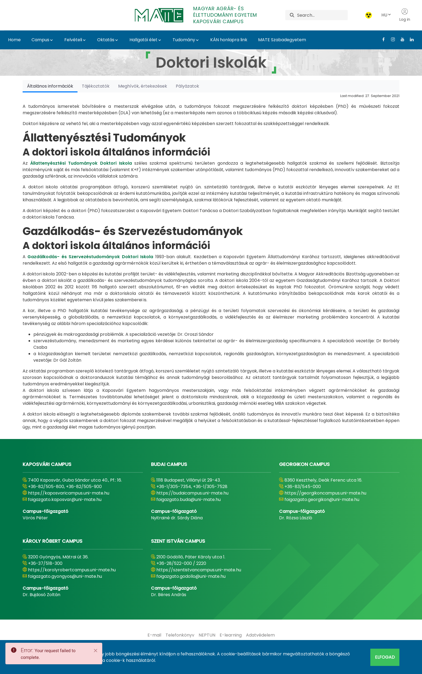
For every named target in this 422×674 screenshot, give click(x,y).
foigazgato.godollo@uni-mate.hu (191, 576)
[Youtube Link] (400, 39)
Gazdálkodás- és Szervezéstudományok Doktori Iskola (90, 257)
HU (386, 15)
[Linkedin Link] (410, 39)
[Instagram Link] (391, 39)
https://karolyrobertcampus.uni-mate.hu (72, 570)
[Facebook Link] (381, 39)
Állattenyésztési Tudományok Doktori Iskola (81, 163)
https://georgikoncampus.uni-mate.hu (325, 493)
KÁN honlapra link (228, 40)
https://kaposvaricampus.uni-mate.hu (68, 493)
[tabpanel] (211, 261)
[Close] (95, 650)
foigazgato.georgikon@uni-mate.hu (321, 499)
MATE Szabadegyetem (282, 40)
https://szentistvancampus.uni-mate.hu (198, 570)
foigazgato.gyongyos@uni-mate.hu (65, 576)
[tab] (50, 86)
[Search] (322, 15)
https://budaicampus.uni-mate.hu (192, 493)
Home (14, 40)
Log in (404, 15)
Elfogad (385, 657)
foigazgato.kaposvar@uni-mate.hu (64, 499)
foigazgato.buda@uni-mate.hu (188, 499)
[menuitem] (154, 635)
